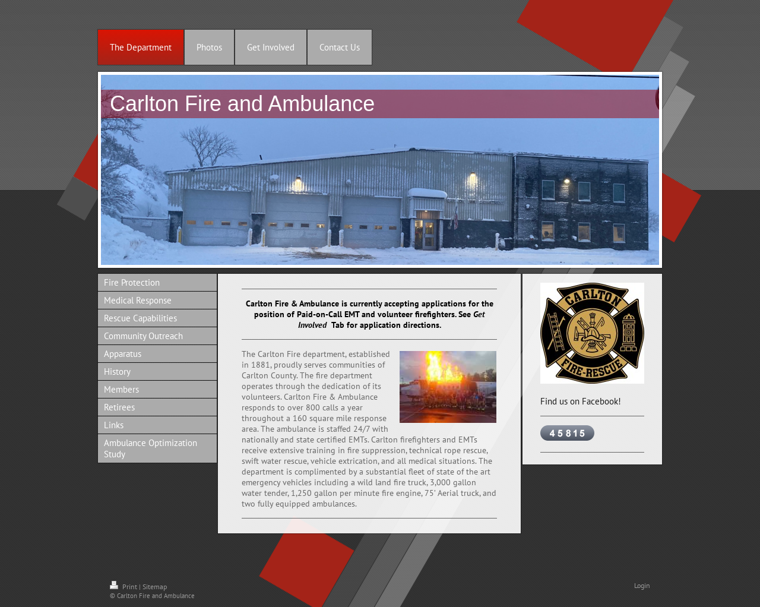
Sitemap (154, 586)
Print (124, 586)
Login (642, 585)
